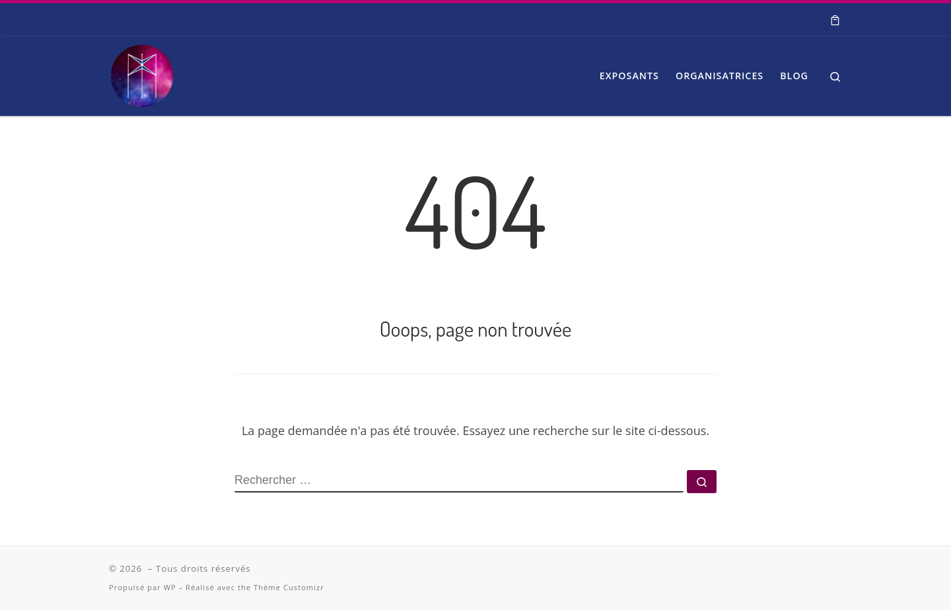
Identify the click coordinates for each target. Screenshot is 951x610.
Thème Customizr (289, 587)
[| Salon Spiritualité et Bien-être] (142, 72)
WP (170, 587)
